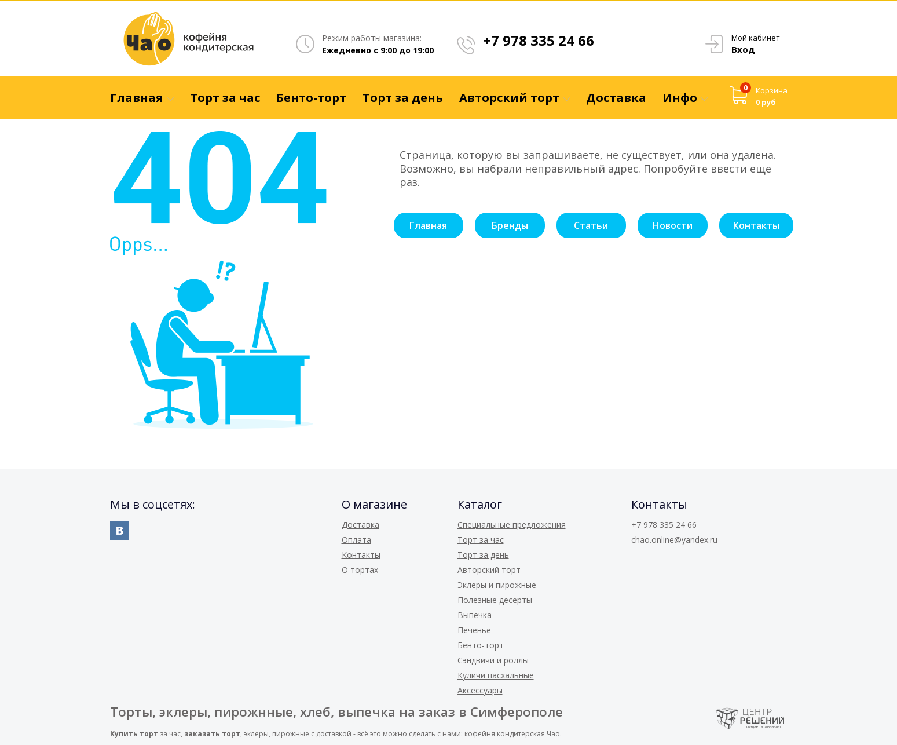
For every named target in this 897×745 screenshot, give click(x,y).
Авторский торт (489, 569)
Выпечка (474, 614)
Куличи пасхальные (495, 675)
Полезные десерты (494, 599)
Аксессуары (480, 690)
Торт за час (480, 539)
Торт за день (483, 554)
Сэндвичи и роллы (493, 660)
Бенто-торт (480, 645)
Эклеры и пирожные (496, 584)
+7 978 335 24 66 (538, 40)
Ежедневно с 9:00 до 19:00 (378, 50)
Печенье (474, 630)
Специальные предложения (511, 524)
